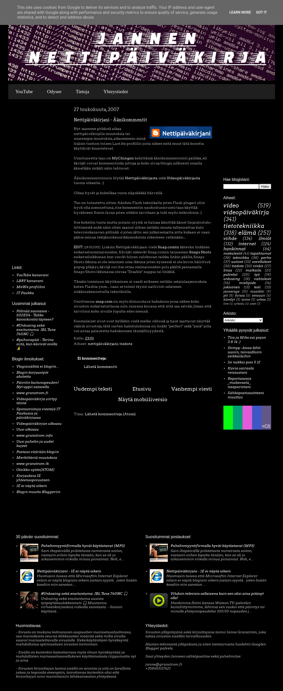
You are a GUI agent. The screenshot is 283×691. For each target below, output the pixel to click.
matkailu (253, 270)
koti (257, 287)
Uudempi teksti (93, 389)
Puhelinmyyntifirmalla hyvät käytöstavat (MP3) (83, 546)
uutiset (237, 262)
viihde (230, 238)
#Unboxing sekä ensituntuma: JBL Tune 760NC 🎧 (36, 329)
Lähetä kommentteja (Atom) (110, 414)
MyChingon (123, 158)
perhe (266, 258)
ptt (225, 295)
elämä (247, 232)
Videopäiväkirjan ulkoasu (39, 424)
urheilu (239, 303)
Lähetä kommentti (100, 367)
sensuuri (258, 295)
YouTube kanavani (32, 275)
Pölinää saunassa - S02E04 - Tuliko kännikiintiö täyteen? (35, 315)
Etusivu (141, 389)
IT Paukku (25, 293)
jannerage (231, 291)
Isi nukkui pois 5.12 (244, 362)
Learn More (240, 12)
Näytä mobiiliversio (142, 399)
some (245, 299)
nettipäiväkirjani (103, 344)
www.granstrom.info (34, 435)
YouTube (24, 91)
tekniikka (241, 258)
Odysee (54, 91)
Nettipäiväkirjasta (140, 178)
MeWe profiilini (30, 287)
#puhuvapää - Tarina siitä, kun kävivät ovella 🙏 (36, 344)
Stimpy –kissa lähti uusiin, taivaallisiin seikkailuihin (245, 352)
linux (227, 270)
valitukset (262, 279)
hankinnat (234, 248)
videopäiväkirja (246, 212)
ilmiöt (265, 238)
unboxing (231, 279)
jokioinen (231, 287)
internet (247, 243)
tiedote (125, 344)
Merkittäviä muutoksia (36, 458)
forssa (240, 295)
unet (253, 303)
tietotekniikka (243, 225)
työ (257, 274)
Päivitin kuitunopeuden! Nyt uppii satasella (37, 385)
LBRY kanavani (29, 281)
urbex (261, 299)
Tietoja (82, 91)
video (231, 205)
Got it (261, 12)
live (225, 303)
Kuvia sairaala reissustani (241, 370)
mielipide (247, 283)
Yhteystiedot (115, 91)
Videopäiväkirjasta (183, 178)
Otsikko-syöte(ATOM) (35, 470)
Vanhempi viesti (191, 389)
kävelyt (229, 299)
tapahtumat (260, 253)
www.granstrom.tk (32, 464)
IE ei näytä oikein (31, 486)
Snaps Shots (200, 252)
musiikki (257, 291)
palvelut (230, 274)
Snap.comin (168, 247)
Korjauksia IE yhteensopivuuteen (33, 478)
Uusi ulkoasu (27, 429)
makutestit (232, 253)
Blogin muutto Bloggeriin (38, 492)
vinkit (258, 266)
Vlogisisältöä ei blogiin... (37, 366)
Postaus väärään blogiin (37, 452)
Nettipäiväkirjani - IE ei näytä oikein (69, 571)
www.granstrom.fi (32, 393)
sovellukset (261, 262)
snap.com (103, 301)
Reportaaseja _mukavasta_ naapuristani (239, 382)
